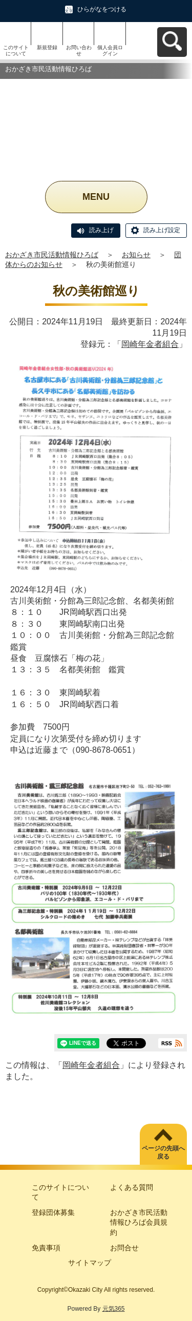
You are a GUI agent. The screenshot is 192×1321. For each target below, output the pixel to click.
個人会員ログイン (110, 50)
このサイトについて (16, 50)
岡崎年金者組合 (150, 344)
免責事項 (46, 1248)
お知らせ (136, 255)
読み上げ (101, 230)
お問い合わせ (79, 50)
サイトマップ (89, 1262)
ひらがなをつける (101, 9)
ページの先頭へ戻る (163, 1153)
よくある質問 (131, 1187)
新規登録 (47, 47)
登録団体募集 (53, 1212)
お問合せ (124, 1248)
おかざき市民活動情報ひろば (51, 255)
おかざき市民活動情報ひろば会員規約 (138, 1222)
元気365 (113, 1308)
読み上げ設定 (161, 230)
